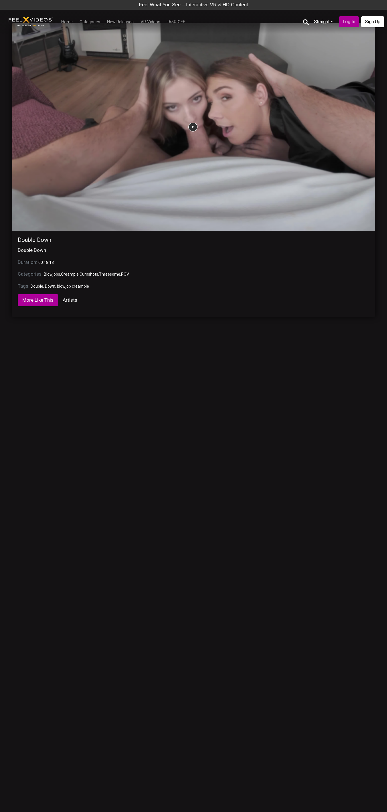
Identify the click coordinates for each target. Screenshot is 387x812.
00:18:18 (46, 262)
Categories (90, 21)
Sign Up (372, 21)
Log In (349, 21)
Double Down (34, 239)
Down (50, 286)
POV (125, 274)
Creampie (70, 274)
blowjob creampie (73, 286)
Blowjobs (52, 274)
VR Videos (150, 21)
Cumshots (89, 274)
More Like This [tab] (38, 300)
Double (37, 286)
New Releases (120, 21)
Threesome (109, 274)
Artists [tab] (70, 300)
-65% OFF (176, 21)
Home (67, 21)
